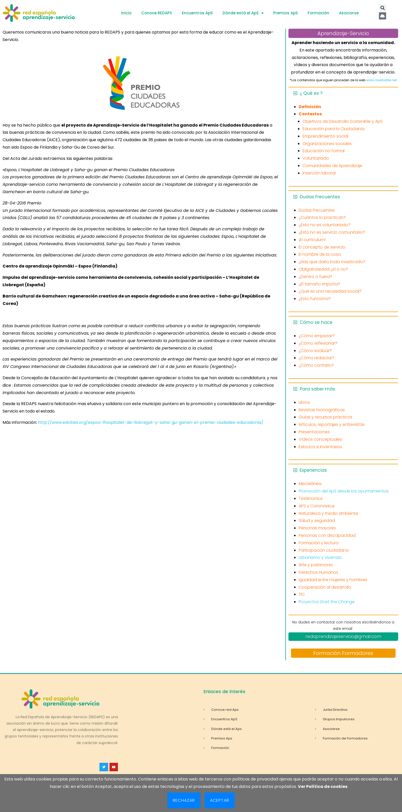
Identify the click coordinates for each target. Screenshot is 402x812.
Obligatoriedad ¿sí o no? (323, 269)
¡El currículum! (312, 240)
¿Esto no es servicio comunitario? (332, 232)
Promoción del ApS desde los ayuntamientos (344, 491)
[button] (382, 8)
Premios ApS (285, 13)
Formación (318, 13)
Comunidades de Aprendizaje (332, 166)
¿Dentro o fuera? (315, 277)
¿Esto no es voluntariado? (324, 225)
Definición (310, 107)
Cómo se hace (316, 322)
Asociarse (349, 13)
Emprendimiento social (325, 136)
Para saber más (317, 389)
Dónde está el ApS (243, 13)
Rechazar (184, 800)
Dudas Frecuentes (320, 197)
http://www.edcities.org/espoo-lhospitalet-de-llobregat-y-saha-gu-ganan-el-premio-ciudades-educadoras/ (150, 422)
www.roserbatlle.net (381, 80)
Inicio (126, 13)
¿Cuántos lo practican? (322, 217)
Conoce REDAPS (156, 13)
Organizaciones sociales (327, 144)
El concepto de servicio (322, 247)
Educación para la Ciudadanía (334, 129)
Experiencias (313, 470)
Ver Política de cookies (322, 786)
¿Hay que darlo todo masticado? (332, 262)
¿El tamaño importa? (319, 284)
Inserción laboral (319, 173)
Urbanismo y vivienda (320, 557)
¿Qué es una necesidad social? (330, 291)
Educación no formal (324, 151)
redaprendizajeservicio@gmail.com (343, 636)
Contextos (310, 114)
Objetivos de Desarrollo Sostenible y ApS (343, 121)
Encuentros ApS (197, 13)
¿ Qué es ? (311, 93)
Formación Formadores (343, 653)
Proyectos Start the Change (327, 602)
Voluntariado (316, 158)
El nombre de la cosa (320, 254)
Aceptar (219, 800)
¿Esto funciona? (315, 299)
